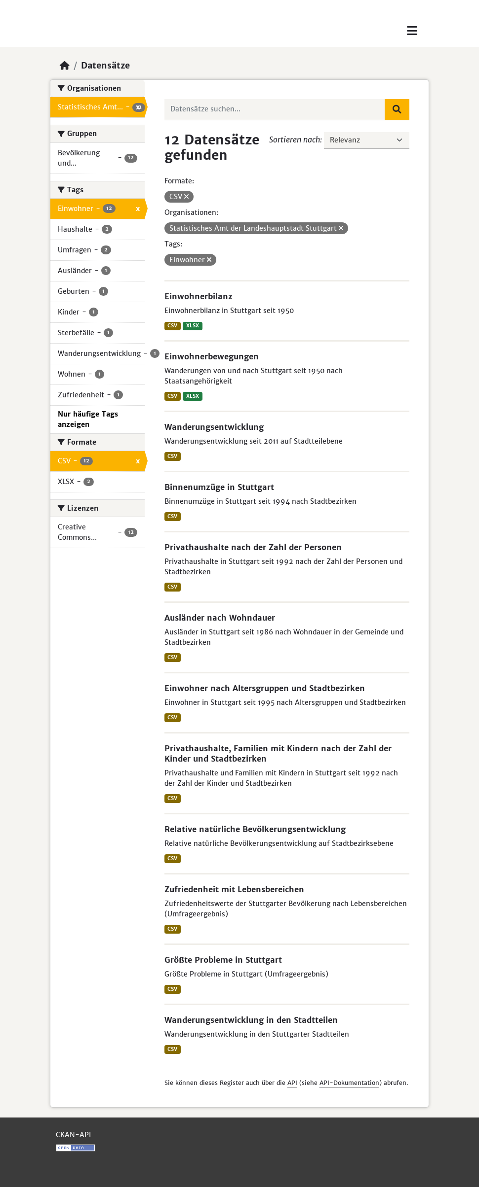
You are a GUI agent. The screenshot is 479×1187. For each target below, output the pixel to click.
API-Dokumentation (349, 1082)
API (292, 1082)
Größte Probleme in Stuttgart (223, 960)
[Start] (65, 65)
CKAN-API (73, 1134)
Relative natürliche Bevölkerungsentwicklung (255, 829)
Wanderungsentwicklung (214, 427)
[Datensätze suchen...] (275, 109)
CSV (172, 325)
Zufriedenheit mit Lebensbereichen (234, 889)
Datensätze (105, 65)
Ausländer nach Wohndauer (219, 618)
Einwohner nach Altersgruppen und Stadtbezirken (264, 688)
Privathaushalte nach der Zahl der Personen (253, 547)
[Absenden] (397, 109)
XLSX (192, 325)
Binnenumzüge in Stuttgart (219, 487)
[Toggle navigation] (412, 31)
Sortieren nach (294, 139)
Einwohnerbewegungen (211, 356)
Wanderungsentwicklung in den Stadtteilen (251, 1020)
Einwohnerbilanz (198, 296)
